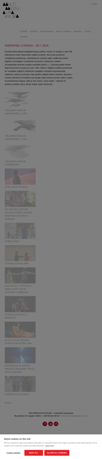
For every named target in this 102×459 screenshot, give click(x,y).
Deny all (33, 453)
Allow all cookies (57, 453)
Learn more (49, 446)
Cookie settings (13, 453)
